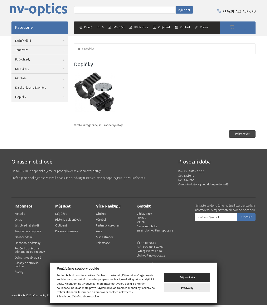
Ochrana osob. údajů (28, 255)
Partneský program (108, 223)
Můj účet (61, 211)
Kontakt (20, 211)
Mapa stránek (104, 235)
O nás (18, 217)
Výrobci (101, 217)
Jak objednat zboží (27, 223)
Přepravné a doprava (28, 229)
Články (19, 270)
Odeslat (246, 214)
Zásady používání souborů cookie (78, 296)
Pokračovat (242, 131)
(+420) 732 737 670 (233, 10)
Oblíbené (61, 223)
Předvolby (187, 287)
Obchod (101, 211)
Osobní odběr (23, 235)
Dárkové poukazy (66, 229)
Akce (99, 229)
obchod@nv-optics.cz (151, 253)
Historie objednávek (68, 217)
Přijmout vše (187, 277)
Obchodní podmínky (27, 241)
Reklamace (103, 241)
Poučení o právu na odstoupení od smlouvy (30, 248)
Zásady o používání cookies (27, 262)
